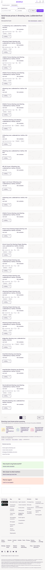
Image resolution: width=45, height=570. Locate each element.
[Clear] (15, 10)
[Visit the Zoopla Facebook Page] (2, 551)
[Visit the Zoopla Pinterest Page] (16, 551)
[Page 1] (20, 417)
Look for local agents (8, 482)
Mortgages (12, 521)
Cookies (19, 540)
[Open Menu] (1, 2)
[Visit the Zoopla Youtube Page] (13, 551)
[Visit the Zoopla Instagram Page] (10, 551)
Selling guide (21, 510)
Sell (19, 499)
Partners (29, 499)
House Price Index (6, 454)
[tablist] (9, 5)
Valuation (36, 1)
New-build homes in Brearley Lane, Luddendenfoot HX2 (39, 429)
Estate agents (21, 517)
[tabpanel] (22, 10)
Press (31, 545)
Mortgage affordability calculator (9, 452)
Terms (23, 540)
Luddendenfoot (26, 439)
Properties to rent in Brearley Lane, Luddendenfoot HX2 (25, 429)
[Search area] (9, 10)
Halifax (20, 439)
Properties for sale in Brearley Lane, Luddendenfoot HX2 (10, 429)
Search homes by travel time (10, 474)
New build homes (14, 502)
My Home (40, 1)
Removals (29, 504)
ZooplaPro (20, 523)
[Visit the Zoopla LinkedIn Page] (7, 551)
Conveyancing (30, 502)
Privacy (28, 540)
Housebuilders (21, 520)
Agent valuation (22, 502)
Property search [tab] (6, 5)
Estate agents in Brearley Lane (8, 447)
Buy (11, 499)
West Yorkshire (15, 439)
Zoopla (2, 439)
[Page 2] (24, 417)
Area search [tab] (14, 5)
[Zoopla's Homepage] (19, 2)
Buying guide (13, 533)
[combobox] (9, 10)
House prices (8, 439)
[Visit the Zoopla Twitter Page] (5, 551)
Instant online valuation (7, 449)
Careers (10, 540)
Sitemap (3, 545)
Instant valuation (22, 504)
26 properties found (6, 20)
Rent (37, 499)
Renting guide (39, 514)
